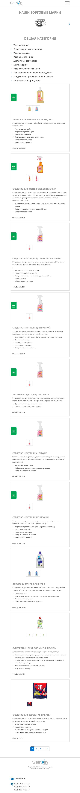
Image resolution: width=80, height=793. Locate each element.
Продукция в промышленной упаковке (33, 76)
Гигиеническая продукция (27, 80)
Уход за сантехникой (24, 56)
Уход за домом (21, 45)
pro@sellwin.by (20, 778)
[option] (40, 23)
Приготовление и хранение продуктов (33, 72)
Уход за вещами (22, 53)
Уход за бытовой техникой (27, 68)
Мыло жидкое (21, 64)
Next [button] (69, 24)
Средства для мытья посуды (28, 49)
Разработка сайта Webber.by (40, 768)
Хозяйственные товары (25, 60)
